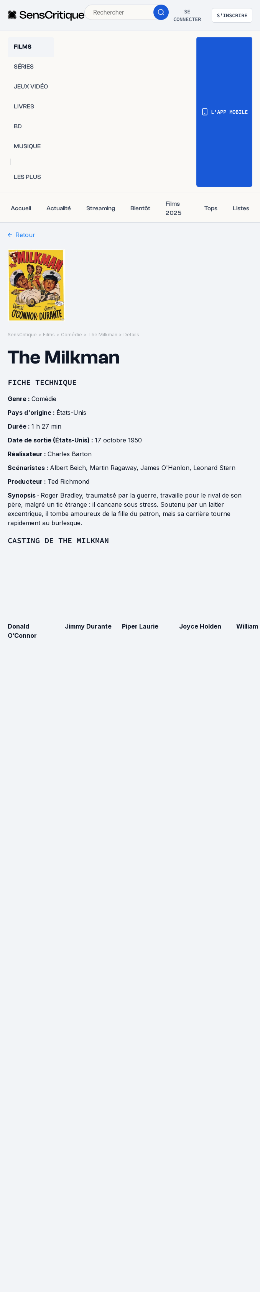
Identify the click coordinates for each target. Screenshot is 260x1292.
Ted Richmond (68, 481)
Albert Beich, (70, 468)
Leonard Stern (214, 468)
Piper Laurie (140, 626)
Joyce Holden (200, 626)
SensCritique (22, 334)
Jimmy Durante (88, 626)
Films (49, 334)
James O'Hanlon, (166, 468)
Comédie (71, 334)
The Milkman (102, 334)
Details (131, 334)
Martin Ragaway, (115, 468)
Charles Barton (70, 454)
